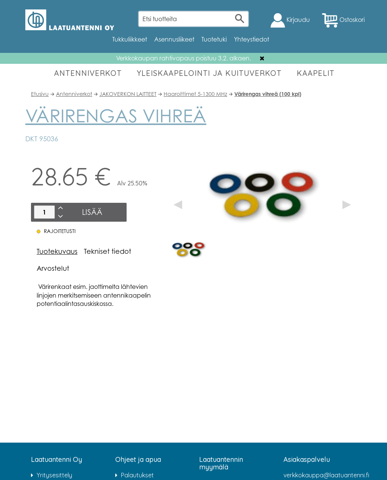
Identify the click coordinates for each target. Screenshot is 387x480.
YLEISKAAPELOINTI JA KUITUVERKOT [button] (209, 73)
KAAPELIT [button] (315, 73)
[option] (188, 248)
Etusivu (40, 94)
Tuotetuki (214, 39)
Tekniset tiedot (107, 251)
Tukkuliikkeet (129, 39)
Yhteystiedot (251, 39)
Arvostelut (53, 268)
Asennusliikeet (174, 39)
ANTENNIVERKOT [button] (88, 73)
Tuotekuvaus (57, 251)
